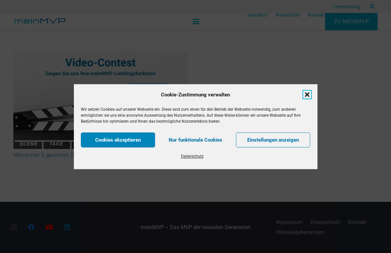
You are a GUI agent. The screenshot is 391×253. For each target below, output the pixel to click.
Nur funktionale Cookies (195, 140)
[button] (307, 94)
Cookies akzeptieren (118, 140)
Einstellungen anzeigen (273, 140)
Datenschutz (192, 156)
